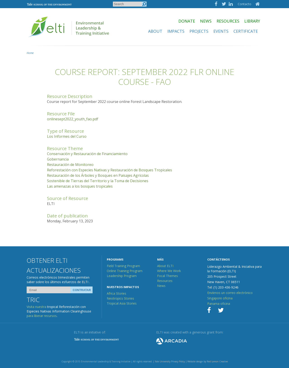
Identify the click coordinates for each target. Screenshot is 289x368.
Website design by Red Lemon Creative (207, 361)
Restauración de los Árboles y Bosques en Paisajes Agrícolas (98, 175)
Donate (186, 21)
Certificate (245, 31)
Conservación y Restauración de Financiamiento (87, 153)
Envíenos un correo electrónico (230, 293)
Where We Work (169, 271)
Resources (228, 21)
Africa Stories (116, 293)
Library (252, 21)
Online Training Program (124, 271)
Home (30, 53)
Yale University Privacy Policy (170, 361)
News (206, 21)
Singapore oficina (220, 298)
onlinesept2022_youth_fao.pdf (72, 118)
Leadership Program (122, 276)
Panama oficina (218, 303)
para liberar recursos (42, 316)
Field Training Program (123, 266)
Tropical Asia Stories (122, 303)
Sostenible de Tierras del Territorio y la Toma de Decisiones (97, 180)
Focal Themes (167, 276)
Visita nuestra (36, 307)
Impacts (175, 31)
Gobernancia (58, 159)
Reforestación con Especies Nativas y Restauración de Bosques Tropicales (109, 170)
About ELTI (165, 266)
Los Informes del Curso (66, 136)
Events (220, 31)
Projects (198, 31)
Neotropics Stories (120, 298)
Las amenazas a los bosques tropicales (80, 186)
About (155, 31)
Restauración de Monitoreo (70, 164)
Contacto (244, 4)
